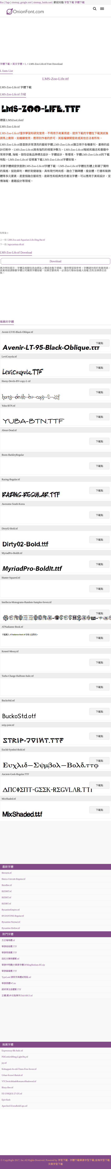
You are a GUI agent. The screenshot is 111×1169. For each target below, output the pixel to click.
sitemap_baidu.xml (42, 2)
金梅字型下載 (102, 1160)
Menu (101, 7)
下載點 (99, 343)
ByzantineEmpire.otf (11, 910)
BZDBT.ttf (6, 903)
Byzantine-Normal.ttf (11, 922)
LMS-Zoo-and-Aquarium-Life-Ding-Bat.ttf (26, 240)
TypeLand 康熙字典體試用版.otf (16, 977)
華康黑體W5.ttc (9, 983)
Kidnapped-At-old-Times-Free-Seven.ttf (19, 1069)
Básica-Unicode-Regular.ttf (13, 879)
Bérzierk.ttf (7, 873)
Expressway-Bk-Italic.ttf (12, 1051)
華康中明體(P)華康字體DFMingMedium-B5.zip (23, 965)
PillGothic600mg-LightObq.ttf (15, 1057)
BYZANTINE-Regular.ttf (13, 916)
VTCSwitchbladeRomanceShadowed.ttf (19, 1081)
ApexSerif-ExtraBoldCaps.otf (14, 1106)
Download (55, 261)
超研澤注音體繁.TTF (11, 989)
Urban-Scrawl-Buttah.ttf (12, 1075)
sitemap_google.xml (22, 2)
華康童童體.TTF (9, 971)
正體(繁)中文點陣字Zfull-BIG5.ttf (17, 995)
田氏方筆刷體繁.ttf (10, 959)
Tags (7, 2)
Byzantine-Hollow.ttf (11, 928)
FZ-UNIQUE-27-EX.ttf (12, 1094)
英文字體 (17, 64)
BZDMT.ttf (7, 891)
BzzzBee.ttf (7, 885)
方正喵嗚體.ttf (8, 940)
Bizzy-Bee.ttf (7, 1087)
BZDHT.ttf (6, 897)
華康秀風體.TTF (9, 952)
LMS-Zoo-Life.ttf (55, 79)
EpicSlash (6, 1100)
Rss (2, 2)
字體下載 (80, 2)
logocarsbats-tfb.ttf (16, 244)
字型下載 (69, 2)
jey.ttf (4, 1063)
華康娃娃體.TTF (9, 946)
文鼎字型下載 (55, 1164)
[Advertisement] (55, 40)
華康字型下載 (87, 1160)
